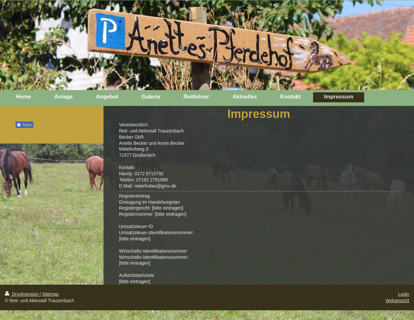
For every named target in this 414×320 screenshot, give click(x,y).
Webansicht (397, 300)
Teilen (24, 125)
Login (403, 294)
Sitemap (50, 294)
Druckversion (22, 294)
